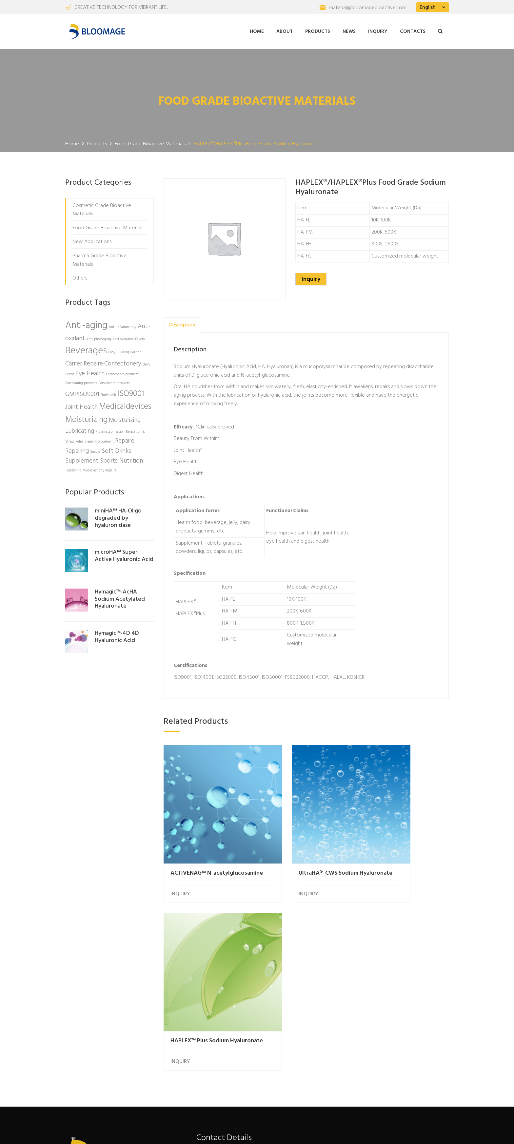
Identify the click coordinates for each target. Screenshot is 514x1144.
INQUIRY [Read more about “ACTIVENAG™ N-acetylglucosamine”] (180, 863)
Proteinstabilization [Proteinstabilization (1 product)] (110, 430)
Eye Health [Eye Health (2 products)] (90, 372)
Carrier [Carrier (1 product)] (135, 350)
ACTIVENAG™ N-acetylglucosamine (195, 844)
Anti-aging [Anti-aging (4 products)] (86, 323)
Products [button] (317, 30)
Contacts (412, 30)
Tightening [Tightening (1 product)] (73, 468)
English (428, 7)
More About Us (93, 1049)
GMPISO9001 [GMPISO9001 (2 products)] (82, 392)
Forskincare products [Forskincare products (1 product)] (113, 381)
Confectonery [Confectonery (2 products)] (122, 362)
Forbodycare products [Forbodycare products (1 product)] (122, 372)
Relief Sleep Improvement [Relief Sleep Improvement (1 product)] (94, 440)
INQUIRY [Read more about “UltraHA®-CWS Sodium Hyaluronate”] (278, 863)
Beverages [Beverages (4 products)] (86, 349)
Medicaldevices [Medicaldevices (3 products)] (125, 404)
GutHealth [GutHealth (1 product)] (108, 393)
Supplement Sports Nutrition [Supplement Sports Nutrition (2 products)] (104, 459)
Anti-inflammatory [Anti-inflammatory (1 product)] (122, 325)
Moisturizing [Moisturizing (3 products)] (86, 417)
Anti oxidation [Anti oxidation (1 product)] (123, 337)
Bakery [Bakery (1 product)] (140, 337)
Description (182, 323)
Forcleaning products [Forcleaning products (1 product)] (81, 381)
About (284, 30)
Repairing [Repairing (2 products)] (77, 449)
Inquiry (377, 30)
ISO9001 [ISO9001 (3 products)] (130, 391)
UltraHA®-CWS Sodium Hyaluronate (298, 844)
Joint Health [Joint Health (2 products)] (81, 405)
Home (257, 30)
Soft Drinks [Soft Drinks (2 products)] (116, 449)
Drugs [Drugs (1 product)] (69, 372)
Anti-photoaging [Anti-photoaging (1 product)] (98, 337)
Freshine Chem (173, 1132)
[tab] (182, 323)
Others (79, 276)
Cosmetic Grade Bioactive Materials (101, 208)
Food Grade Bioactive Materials (107, 226)
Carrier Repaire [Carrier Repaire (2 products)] (84, 362)
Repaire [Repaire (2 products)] (124, 439)
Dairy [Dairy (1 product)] (146, 362)
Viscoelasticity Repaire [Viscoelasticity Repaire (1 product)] (99, 468)
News (349, 30)
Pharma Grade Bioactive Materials (99, 258)
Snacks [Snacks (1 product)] (95, 450)
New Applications (91, 240)
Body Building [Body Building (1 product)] (118, 350)
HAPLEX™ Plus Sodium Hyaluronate (396, 844)
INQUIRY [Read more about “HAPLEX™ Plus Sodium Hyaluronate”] (377, 863)
